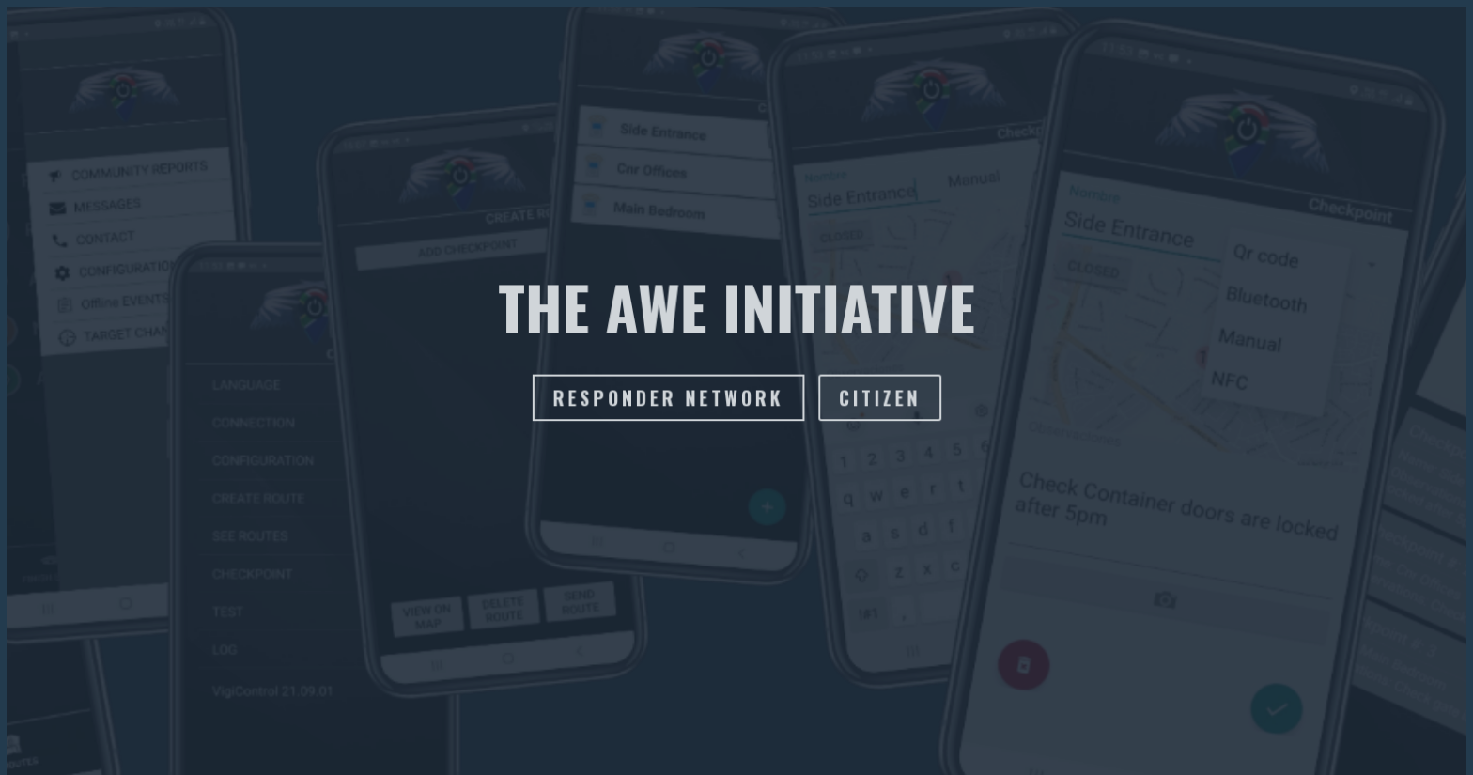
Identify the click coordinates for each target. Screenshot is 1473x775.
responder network (668, 398)
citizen (879, 398)
